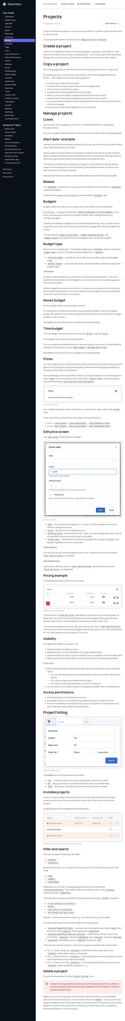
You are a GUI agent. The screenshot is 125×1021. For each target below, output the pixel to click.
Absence (8, 78)
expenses (114, 280)
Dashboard (9, 81)
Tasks (7, 91)
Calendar (8, 23)
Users (7, 50)
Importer (8, 108)
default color (116, 133)
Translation (9, 101)
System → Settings (91, 51)
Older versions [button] (110, 23)
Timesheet (9, 16)
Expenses (9, 88)
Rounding (9, 135)
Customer (9, 37)
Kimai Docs (12, 4)
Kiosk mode (9, 115)
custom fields (74, 887)
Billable (8, 139)
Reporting (9, 33)
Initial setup (9, 129)
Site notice (7, 173)
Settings (8, 64)
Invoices (8, 27)
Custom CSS (10, 95)
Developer (99, 4)
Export (7, 30)
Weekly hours (10, 20)
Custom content (11, 98)
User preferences (12, 54)
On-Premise (83, 4)
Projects (8, 40)
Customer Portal (11, 118)
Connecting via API (12, 163)
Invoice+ (8, 105)
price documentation (108, 367)
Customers (58, 367)
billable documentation (67, 195)
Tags (7, 47)
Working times (10, 71)
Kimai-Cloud (67, 4)
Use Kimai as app (12, 159)
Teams (8, 61)
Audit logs (9, 112)
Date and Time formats (14, 152)
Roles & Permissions (13, 57)
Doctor (7, 67)
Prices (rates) (10, 132)
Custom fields (10, 84)
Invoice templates (12, 142)
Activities (8, 44)
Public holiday (10, 74)
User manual (50, 4)
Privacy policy (8, 176)
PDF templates (11, 146)
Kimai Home (7, 169)
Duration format (11, 156)
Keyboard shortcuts (13, 149)
